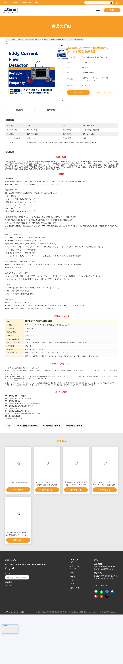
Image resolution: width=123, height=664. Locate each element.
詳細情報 (20, 110)
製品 (13, 39)
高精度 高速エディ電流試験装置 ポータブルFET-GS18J (76, 483)
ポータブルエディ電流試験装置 (28, 39)
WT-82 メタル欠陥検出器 (18, 482)
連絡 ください (74, 589)
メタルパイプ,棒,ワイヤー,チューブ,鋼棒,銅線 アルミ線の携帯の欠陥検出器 (47, 483)
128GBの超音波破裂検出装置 (27, 426)
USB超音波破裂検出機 (51, 426)
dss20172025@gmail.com (17, 577)
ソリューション (74, 582)
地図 (22, 612)
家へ (7, 39)
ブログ (72, 577)
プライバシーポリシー (12, 612)
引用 (112, 10)
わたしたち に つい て (74, 567)
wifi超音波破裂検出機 (74, 426)
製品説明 (51, 110)
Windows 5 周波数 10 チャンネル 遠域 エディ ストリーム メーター (18, 534)
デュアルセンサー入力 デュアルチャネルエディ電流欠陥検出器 (105, 483)
